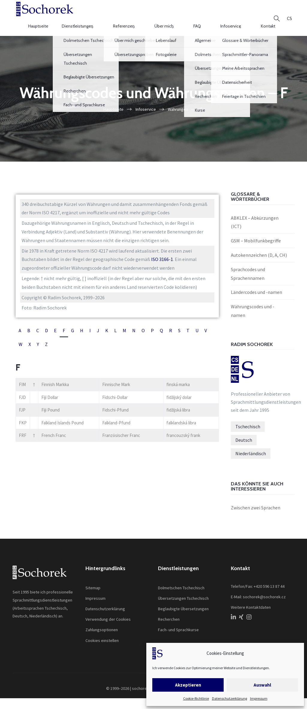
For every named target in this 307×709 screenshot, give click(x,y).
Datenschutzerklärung (229, 698)
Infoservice (235, 16)
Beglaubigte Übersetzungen (183, 606)
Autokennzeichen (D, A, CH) (259, 252)
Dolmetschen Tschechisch (181, 585)
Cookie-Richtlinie (196, 698)
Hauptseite (93, 16)
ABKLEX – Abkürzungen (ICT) (255, 219)
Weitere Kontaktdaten (251, 604)
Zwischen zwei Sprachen (255, 505)
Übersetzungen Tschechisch (183, 595)
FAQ (213, 16)
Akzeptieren (188, 685)
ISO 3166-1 (162, 257)
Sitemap (92, 585)
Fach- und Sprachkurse (178, 627)
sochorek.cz (143, 685)
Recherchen (169, 616)
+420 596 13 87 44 (269, 583)
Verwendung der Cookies (108, 616)
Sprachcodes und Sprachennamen (248, 271)
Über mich (191, 16)
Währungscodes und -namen (252, 308)
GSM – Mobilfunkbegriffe (256, 238)
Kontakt (261, 16)
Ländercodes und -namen (256, 290)
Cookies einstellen (102, 637)
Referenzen (162, 16)
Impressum (258, 698)
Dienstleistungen (127, 16)
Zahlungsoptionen (101, 627)
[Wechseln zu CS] (289, 16)
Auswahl (262, 685)
